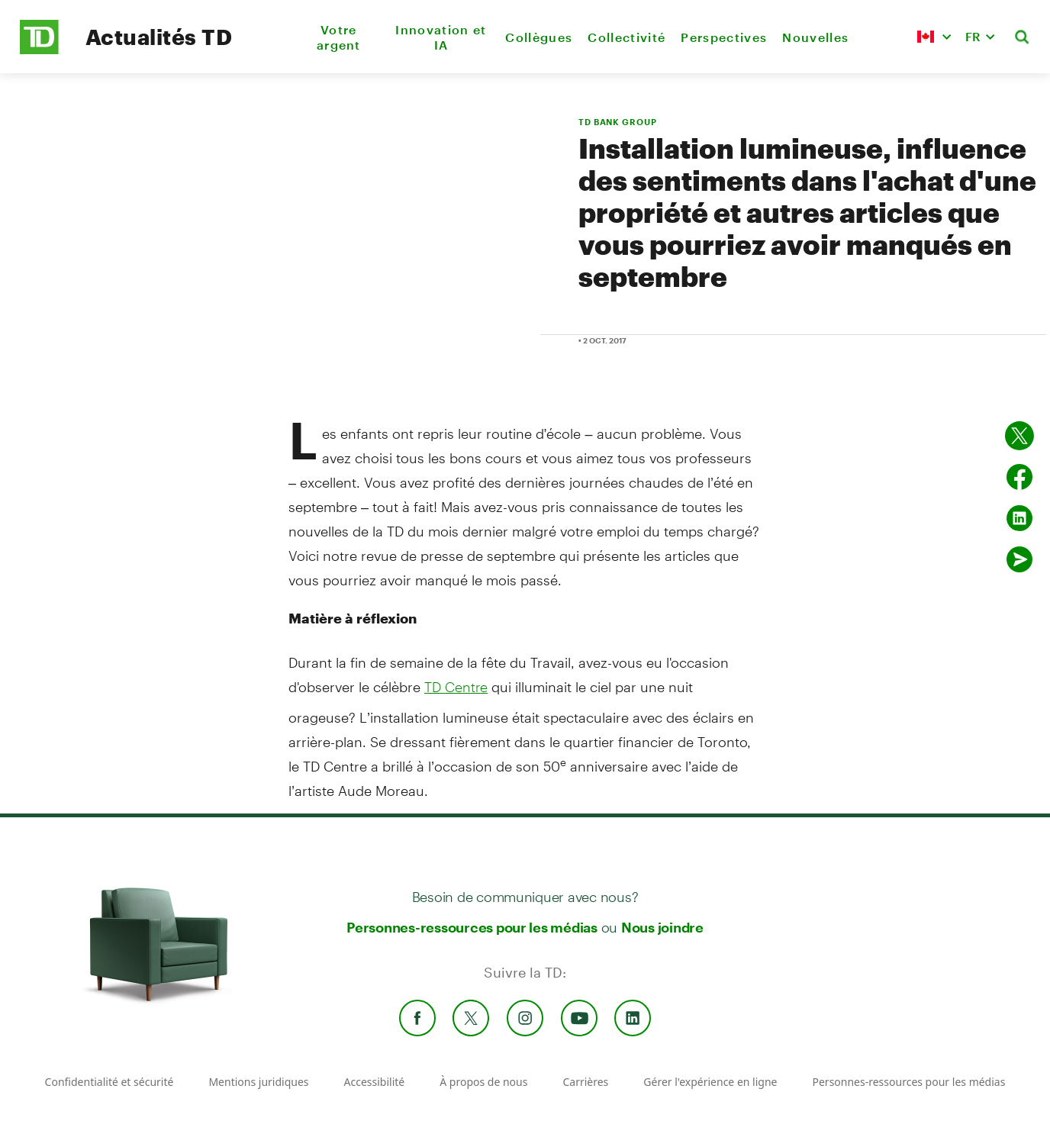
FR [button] (973, 36)
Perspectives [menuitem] (724, 37)
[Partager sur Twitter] (1019, 435)
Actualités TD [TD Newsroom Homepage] (158, 36)
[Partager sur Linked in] (1019, 518)
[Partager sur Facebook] (1019, 477)
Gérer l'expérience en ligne (710, 1081)
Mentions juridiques (258, 1081)
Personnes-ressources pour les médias (471, 927)
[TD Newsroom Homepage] (39, 50)
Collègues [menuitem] (538, 37)
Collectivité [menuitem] (626, 37)
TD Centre (456, 686)
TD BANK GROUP (617, 122)
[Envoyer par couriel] (1019, 559)
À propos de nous (483, 1081)
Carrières (585, 1081)
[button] (934, 36)
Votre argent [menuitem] (339, 37)
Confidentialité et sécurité (109, 1081)
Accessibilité (374, 1081)
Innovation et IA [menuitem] (440, 37)
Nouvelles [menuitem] (815, 37)
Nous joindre (662, 927)
